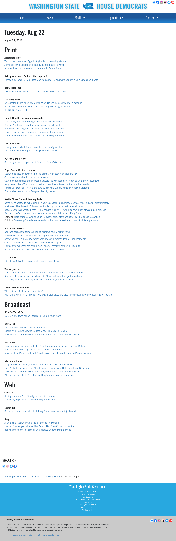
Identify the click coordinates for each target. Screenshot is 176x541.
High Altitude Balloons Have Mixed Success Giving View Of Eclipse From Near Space (47, 368)
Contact (150, 18)
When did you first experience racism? (23, 291)
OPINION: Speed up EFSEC (18, 110)
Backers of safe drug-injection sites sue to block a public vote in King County (43, 213)
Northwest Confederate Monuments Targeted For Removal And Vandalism (41, 335)
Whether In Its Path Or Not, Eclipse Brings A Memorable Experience (39, 375)
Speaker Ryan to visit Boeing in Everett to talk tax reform (33, 122)
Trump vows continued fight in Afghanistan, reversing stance (35, 61)
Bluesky (4, 466)
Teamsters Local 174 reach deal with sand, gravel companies (35, 92)
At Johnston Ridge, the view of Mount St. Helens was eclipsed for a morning (43, 103)
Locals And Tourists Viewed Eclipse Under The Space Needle (35, 331)
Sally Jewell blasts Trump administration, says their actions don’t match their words (46, 184)
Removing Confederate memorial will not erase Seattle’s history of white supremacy (56, 220)
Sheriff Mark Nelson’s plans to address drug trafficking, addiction (37, 107)
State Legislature (88, 497)
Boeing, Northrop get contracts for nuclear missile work (32, 125)
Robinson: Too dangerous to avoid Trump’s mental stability (34, 129)
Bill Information (88, 510)
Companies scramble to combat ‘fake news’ (26, 177)
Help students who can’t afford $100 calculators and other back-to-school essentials (57, 217)
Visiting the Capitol (88, 508)
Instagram (162, 2)
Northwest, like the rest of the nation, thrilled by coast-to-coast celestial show (43, 206)
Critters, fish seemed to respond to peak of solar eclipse (32, 243)
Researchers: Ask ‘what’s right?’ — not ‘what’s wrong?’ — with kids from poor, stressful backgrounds (55, 210)
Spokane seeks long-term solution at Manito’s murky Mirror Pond (37, 232)
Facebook (158, 2)
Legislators (114, 18)
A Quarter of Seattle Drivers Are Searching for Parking (31, 423)
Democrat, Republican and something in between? (30, 400)
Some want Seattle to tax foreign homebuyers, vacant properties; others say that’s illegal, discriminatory (56, 203)
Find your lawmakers (88, 505)
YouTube (173, 2)
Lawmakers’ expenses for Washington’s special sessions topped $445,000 (42, 246)
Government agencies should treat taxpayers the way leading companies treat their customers (51, 181)
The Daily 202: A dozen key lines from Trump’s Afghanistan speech (38, 280)
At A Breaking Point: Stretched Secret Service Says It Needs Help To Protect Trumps (47, 353)
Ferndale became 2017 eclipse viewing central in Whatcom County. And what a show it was (51, 80)
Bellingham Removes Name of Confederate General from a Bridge (37, 430)
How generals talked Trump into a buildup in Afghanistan (33, 147)
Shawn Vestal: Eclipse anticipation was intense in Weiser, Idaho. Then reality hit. (45, 239)
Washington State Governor (88, 492)
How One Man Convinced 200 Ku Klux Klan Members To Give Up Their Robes (44, 346)
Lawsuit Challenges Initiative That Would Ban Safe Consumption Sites (39, 426)
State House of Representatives (88, 500)
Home (21, 18)
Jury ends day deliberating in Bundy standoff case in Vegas (34, 65)
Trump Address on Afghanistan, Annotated (26, 328)
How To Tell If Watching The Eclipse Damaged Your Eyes (33, 350)
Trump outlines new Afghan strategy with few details (30, 151)
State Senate (88, 502)
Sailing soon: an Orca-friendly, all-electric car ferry (29, 396)
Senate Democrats (88, 494)
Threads (166, 2)
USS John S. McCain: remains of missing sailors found (32, 261)
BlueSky (154, 2)
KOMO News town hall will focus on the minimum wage (32, 316)
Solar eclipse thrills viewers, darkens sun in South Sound (33, 68)
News (49, 18)
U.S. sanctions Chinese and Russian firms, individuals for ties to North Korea (43, 273)
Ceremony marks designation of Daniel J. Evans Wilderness (34, 162)
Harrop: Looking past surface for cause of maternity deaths (34, 132)
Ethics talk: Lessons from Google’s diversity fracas (29, 191)
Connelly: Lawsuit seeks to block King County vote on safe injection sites (41, 411)
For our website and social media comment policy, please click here (33, 535)
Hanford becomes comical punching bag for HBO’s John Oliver (36, 236)
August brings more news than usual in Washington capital (34, 250)
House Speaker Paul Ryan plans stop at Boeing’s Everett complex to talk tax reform (46, 188)
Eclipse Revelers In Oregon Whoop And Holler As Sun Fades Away (38, 365)
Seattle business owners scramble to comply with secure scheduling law (40, 174)
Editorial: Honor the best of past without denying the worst (34, 136)
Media (78, 18)
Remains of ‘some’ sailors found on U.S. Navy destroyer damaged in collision (43, 276)
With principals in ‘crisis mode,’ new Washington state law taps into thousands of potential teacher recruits (58, 295)
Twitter (169, 2)
